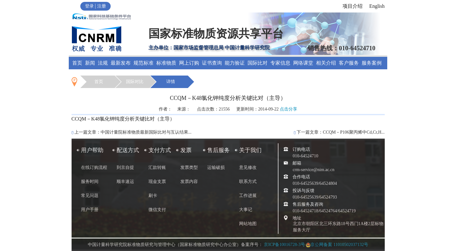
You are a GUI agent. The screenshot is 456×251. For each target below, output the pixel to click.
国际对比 (134, 81)
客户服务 (349, 63)
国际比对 (258, 63)
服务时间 (89, 181)
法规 (103, 63)
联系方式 (248, 181)
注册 (101, 6)
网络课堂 (303, 63)
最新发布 (121, 63)
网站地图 (248, 223)
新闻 (90, 63)
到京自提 (125, 167)
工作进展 (248, 195)
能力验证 (235, 63)
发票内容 (189, 181)
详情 (170, 81)
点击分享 (288, 109)
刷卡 (152, 195)
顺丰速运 (125, 181)
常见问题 (89, 195)
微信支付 (157, 209)
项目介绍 (353, 6)
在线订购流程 (94, 167)
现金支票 (157, 181)
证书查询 (212, 63)
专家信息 (280, 63)
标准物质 (166, 63)
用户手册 (89, 209)
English (377, 6)
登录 (89, 6)
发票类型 (189, 167)
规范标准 (143, 63)
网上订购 (189, 63)
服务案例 (372, 63)
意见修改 (248, 167)
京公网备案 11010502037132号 (337, 244)
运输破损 (216, 167)
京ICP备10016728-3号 (284, 244)
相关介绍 (326, 63)
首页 (77, 63)
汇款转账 (157, 167)
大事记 (245, 209)
